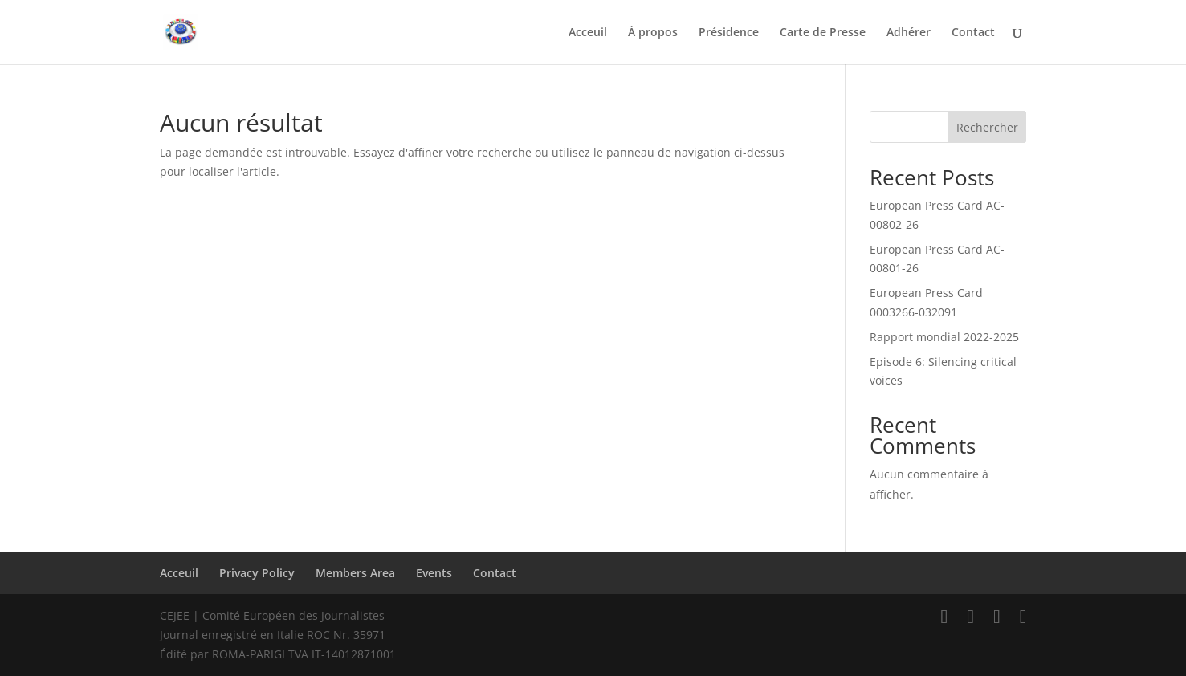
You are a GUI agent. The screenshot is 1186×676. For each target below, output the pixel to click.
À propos (653, 32)
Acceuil (588, 32)
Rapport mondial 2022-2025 (944, 336)
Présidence (729, 32)
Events (434, 572)
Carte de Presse (823, 32)
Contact (973, 32)
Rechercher (987, 127)
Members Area (355, 572)
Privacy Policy (257, 572)
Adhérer (908, 32)
